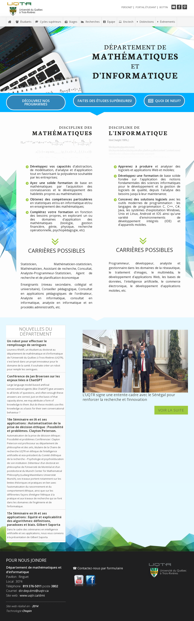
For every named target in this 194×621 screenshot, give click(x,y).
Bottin (164, 7)
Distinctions (145, 21)
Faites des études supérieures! (104, 100)
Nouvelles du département (35, 331)
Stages (71, 21)
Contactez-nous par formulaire (98, 568)
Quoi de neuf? (164, 100)
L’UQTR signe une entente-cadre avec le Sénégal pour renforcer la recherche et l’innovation (129, 397)
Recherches (90, 21)
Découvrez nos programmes (35, 102)
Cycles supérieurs (48, 21)
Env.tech (126, 21)
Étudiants (23, 21)
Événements (166, 21)
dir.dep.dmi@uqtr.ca (33, 590)
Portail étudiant (146, 7)
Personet (126, 7)
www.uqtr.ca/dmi (32, 595)
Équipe (109, 21)
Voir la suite (171, 410)
